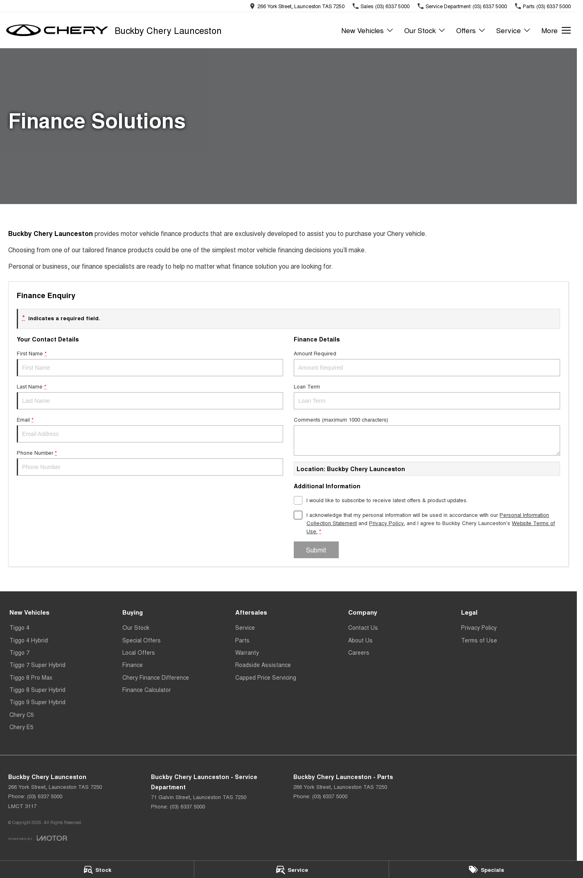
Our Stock (135, 627)
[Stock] (97, 869)
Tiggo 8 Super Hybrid (37, 689)
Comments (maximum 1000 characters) (427, 435)
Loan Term (427, 395)
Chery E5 (21, 727)
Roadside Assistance (263, 664)
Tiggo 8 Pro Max (30, 677)
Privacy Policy (479, 627)
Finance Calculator (146, 689)
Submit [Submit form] (316, 550)
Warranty (247, 652)
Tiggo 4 (19, 627)
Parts (242, 640)
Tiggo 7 (19, 652)
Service (245, 627)
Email (150, 428)
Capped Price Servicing (265, 677)
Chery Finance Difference (155, 677)
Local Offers (138, 652)
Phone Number (150, 462)
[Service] (291, 869)
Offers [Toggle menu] (471, 30)
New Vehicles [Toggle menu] (367, 30)
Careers (358, 652)
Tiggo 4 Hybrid (28, 640)
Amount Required (427, 362)
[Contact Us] (297, 5)
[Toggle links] (37, 838)
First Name (150, 362)
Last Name (150, 395)
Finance (132, 664)
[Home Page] (57, 30)
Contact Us (363, 627)
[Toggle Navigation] (556, 30)
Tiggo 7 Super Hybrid (37, 664)
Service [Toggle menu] (513, 30)
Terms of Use (479, 640)
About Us (360, 640)
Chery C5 (21, 714)
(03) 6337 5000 (44, 796)
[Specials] (486, 869)
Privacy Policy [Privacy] (386, 523)
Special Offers (141, 640)
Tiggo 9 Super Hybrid (37, 702)
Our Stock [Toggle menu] (425, 30)
